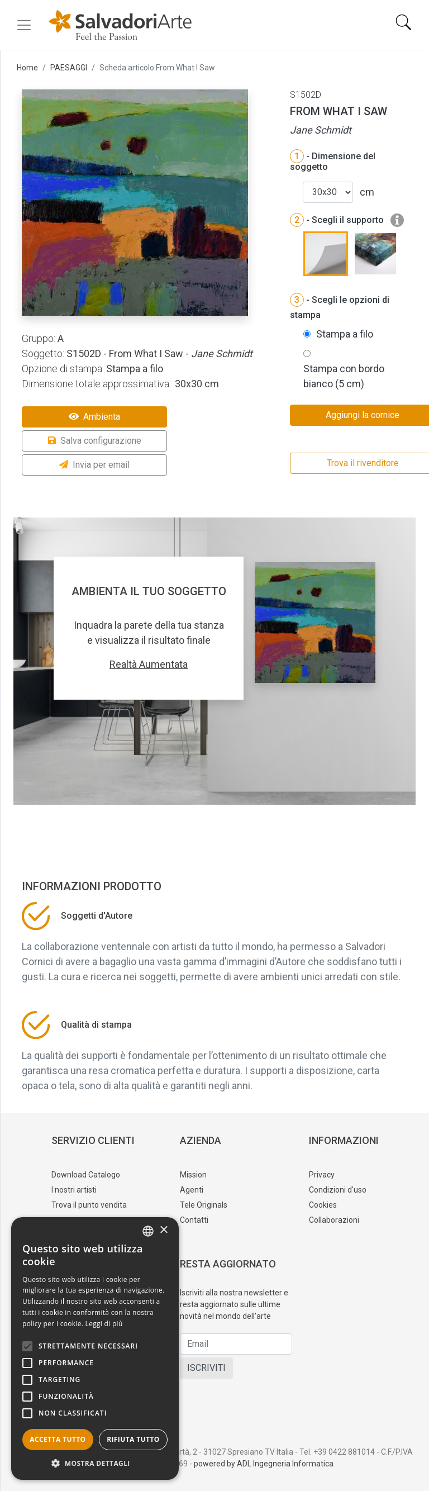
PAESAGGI (68, 67)
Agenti (191, 1189)
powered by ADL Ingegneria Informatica (263, 1463)
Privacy (322, 1174)
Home (27, 67)
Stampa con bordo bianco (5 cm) (343, 376)
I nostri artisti (74, 1189)
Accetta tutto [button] (57, 1439)
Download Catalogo (85, 1174)
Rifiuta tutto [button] (133, 1439)
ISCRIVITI (206, 1367)
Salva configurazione (94, 440)
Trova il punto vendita (89, 1204)
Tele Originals (203, 1204)
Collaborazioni (334, 1219)
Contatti (194, 1219)
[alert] (95, 1348)
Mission (193, 1174)
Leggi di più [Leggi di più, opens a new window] (104, 1323)
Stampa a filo (344, 334)
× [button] (163, 1230)
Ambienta (94, 416)
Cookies (323, 1204)
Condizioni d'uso (337, 1189)
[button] (95, 1463)
